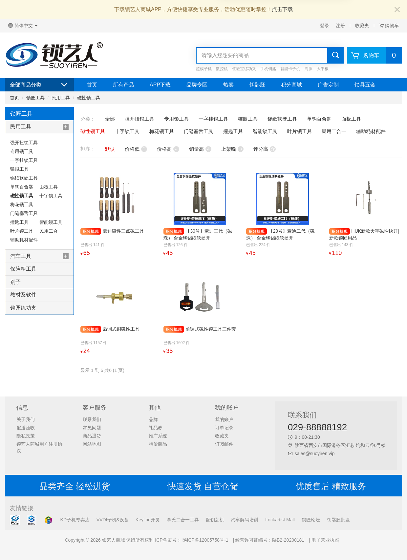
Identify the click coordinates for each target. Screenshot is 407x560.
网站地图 (92, 444)
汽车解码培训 (244, 519)
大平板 (323, 69)
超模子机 (204, 69)
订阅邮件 (224, 444)
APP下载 (160, 84)
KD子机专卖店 (75, 519)
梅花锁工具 (21, 204)
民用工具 (61, 97)
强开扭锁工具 (24, 142)
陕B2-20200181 (288, 540)
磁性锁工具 (88, 97)
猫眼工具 (19, 169)
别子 (15, 282)
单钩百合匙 (21, 186)
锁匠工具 (35, 97)
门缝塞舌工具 (24, 213)
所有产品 (123, 84)
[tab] (39, 126)
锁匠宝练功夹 (244, 69)
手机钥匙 (268, 69)
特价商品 (158, 444)
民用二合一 (50, 231)
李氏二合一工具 (183, 519)
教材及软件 (23, 295)
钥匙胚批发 (338, 519)
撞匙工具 (19, 222)
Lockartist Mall (279, 519)
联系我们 (92, 419)
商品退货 (92, 435)
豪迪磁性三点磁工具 (123, 231)
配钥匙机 (215, 519)
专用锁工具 (21, 151)
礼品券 (155, 427)
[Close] (397, 10)
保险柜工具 (23, 269)
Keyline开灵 (148, 519)
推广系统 (158, 435)
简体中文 (22, 25)
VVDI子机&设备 (112, 519)
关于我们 (25, 419)
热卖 (228, 84)
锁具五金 (364, 84)
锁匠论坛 (311, 519)
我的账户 (224, 419)
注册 (340, 25)
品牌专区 (196, 84)
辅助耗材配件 (24, 239)
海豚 (308, 69)
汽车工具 (20, 256)
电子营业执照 (325, 540)
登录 (324, 25)
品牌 (153, 419)
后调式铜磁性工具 (121, 329)
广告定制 (328, 84)
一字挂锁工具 (24, 160)
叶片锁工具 (21, 231)
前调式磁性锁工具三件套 (210, 329)
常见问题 (92, 427)
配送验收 (25, 427)
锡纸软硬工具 (24, 178)
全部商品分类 (39, 84)
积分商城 (291, 84)
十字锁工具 (50, 195)
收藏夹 (362, 25)
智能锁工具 (50, 222)
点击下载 (282, 9)
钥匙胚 (257, 84)
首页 (92, 84)
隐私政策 (25, 435)
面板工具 (48, 186)
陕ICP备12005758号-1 (204, 540)
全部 (110, 119)
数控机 (222, 69)
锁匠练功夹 (23, 308)
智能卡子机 (290, 69)
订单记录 (224, 427)
